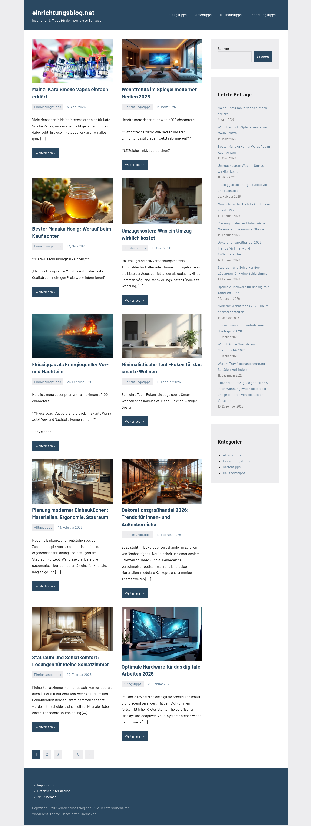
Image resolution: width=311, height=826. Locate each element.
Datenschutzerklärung (54, 791)
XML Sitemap (46, 797)
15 (77, 755)
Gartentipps (202, 15)
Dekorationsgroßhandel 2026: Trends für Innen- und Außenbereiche (155, 517)
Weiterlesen (45, 153)
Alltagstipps (177, 15)
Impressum (45, 785)
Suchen (223, 48)
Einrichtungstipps (262, 15)
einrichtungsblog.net (68, 12)
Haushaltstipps (230, 15)
